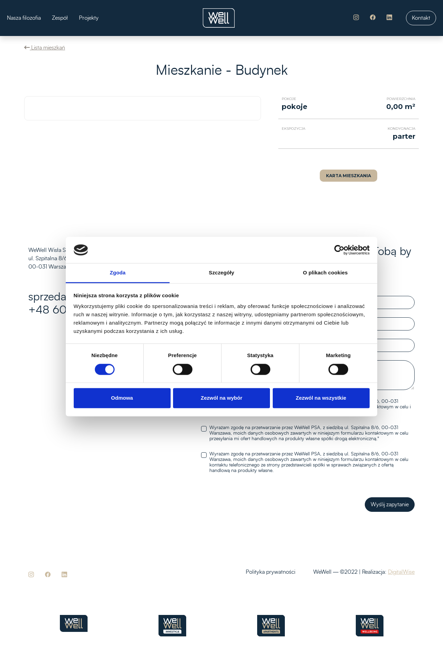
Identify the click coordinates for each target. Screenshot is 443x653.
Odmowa (122, 398)
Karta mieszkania (348, 175)
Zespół (60, 18)
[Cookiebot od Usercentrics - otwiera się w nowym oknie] (339, 250)
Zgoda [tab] (118, 273)
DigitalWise (401, 572)
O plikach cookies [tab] (325, 273)
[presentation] (245, 504)
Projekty (89, 18)
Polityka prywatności (270, 572)
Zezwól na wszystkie (321, 398)
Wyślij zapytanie (390, 504)
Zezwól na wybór (221, 398)
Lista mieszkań (44, 48)
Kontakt (421, 18)
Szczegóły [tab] (221, 273)
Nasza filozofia (24, 18)
